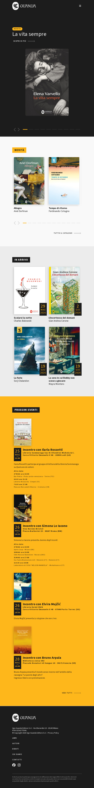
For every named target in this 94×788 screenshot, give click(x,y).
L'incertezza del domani (62, 318)
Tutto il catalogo (63, 233)
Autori (16, 743)
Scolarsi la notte (23, 318)
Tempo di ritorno (58, 208)
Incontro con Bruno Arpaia (42, 657)
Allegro (18, 208)
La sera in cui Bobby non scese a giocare (62, 379)
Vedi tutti (67, 693)
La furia (18, 378)
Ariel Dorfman (21, 211)
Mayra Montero (56, 384)
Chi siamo (17, 754)
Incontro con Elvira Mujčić (42, 604)
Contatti (17, 759)
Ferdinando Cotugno (59, 211)
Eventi (15, 749)
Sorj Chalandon (21, 381)
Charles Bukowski (22, 321)
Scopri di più (19, 41)
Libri (14, 738)
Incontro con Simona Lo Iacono (45, 525)
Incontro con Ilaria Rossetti (43, 449)
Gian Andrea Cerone (58, 321)
